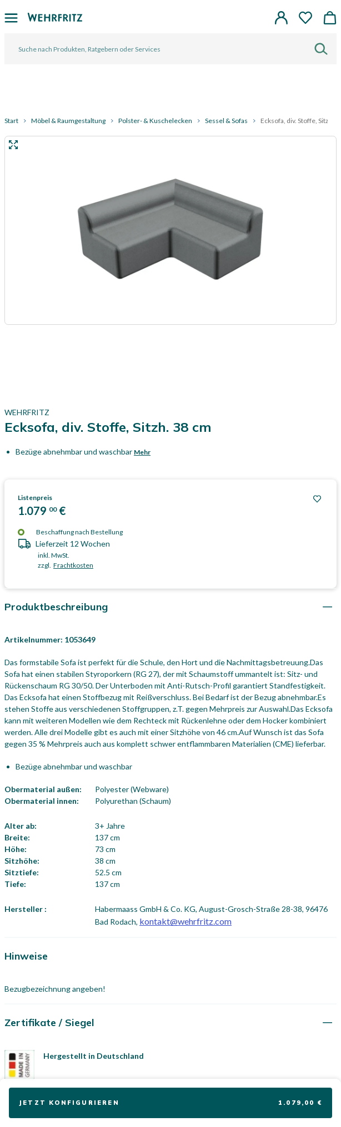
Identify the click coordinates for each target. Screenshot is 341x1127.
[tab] (170, 607)
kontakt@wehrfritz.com (185, 921)
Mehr (142, 452)
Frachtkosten (73, 565)
